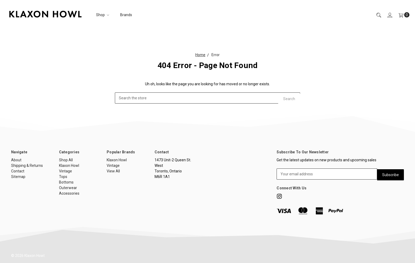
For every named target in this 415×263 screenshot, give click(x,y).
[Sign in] (386, 15)
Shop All (66, 160)
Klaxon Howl (69, 165)
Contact (17, 171)
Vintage (65, 171)
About (16, 160)
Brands (126, 15)
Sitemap (18, 177)
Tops (63, 177)
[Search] (375, 15)
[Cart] (400, 15)
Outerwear (68, 188)
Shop (102, 15)
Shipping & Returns (27, 165)
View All (113, 171)
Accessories (69, 193)
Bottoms (66, 182)
